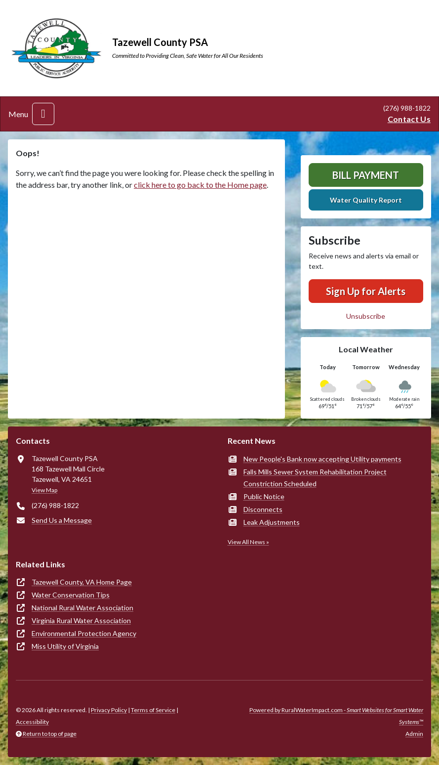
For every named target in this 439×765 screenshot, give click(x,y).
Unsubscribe (365, 316)
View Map (44, 490)
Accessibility (32, 721)
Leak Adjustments (271, 522)
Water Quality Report (366, 200)
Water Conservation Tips (71, 595)
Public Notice (263, 496)
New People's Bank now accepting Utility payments (322, 459)
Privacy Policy (109, 710)
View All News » (248, 542)
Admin (414, 733)
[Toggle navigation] (43, 114)
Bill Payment (365, 175)
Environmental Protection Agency (84, 633)
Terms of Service (153, 710)
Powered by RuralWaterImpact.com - (336, 715)
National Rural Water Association (82, 607)
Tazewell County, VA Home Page (82, 582)
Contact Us (409, 119)
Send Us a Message (62, 520)
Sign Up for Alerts (365, 291)
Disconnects (262, 509)
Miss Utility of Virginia (65, 646)
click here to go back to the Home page (200, 184)
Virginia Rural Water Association (81, 620)
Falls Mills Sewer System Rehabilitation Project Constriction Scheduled (315, 478)
